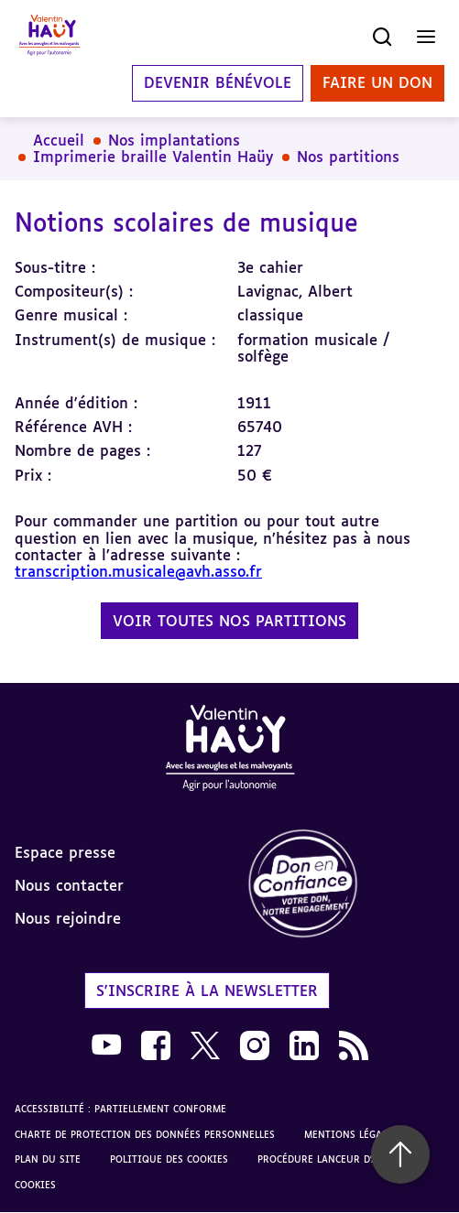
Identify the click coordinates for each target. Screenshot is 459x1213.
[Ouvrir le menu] (426, 36)
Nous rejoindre (68, 918)
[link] (345, 885)
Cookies (35, 1184)
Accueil (58, 140)
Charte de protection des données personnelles (145, 1134)
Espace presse (65, 852)
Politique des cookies (169, 1158)
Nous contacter (69, 885)
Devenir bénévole (217, 83)
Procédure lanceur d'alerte (331, 1158)
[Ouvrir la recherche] (382, 36)
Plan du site (48, 1158)
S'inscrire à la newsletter (207, 990)
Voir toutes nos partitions (229, 621)
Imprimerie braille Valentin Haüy (153, 156)
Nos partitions (348, 156)
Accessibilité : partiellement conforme (120, 1108)
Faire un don (377, 83)
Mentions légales (351, 1134)
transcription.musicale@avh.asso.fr (138, 571)
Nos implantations (174, 140)
